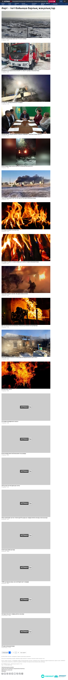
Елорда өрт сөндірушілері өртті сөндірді (12, 102)
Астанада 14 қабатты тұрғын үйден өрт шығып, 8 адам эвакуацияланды (20, 262)
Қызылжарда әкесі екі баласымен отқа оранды (14, 453)
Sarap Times (9, 4)
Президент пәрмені (34, 4)
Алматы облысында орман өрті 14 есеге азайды (14, 38)
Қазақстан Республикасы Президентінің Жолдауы (13, 668)
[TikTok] (17, 673)
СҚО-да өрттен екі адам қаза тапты (11, 485)
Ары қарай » (23, 652)
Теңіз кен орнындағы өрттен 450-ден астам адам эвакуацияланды (19, 198)
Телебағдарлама (39, 1)
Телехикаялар (29, 1)
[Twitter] (5, 673)
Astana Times (3, 4)
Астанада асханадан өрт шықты (10, 421)
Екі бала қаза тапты (7, 389)
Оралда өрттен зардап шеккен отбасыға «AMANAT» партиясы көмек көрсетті (22, 134)
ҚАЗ (61, 1)
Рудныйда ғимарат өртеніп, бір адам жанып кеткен (15, 293)
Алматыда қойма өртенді (8, 549)
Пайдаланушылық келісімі (8, 667)
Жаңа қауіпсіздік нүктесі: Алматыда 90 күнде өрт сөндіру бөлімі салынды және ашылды (24, 517)
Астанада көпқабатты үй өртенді (10, 230)
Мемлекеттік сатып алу (7, 669)
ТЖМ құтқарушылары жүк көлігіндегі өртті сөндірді (15, 582)
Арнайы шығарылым (24, 4)
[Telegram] (12, 673)
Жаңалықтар (16, 1)
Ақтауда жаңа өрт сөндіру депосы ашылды (13, 614)
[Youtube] (15, 673)
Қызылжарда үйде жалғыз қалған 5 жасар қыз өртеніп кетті (17, 166)
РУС (64, 1)
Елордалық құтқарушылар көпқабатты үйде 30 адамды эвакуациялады (20, 70)
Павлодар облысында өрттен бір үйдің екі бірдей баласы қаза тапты (19, 357)
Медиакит (4, 671)
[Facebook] (2, 673)
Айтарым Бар (17, 4)
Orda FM (46, 1)
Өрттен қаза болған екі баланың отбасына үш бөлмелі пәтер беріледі (19, 325)
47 (18, 652)
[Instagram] (7, 673)
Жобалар (22, 1)
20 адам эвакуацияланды (8, 646)
